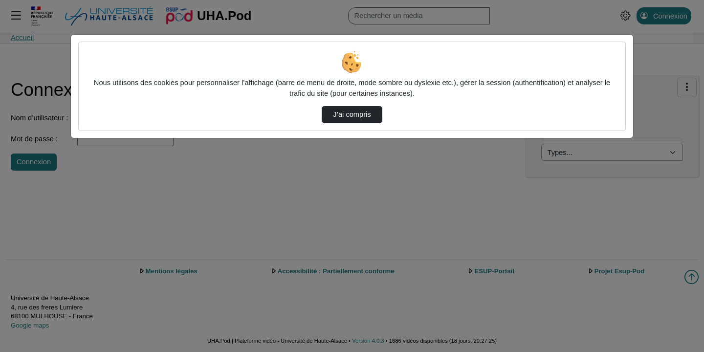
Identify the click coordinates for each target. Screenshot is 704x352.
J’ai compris (352, 114)
